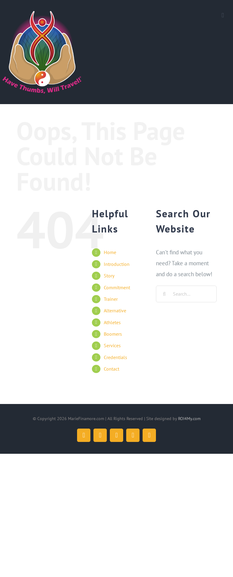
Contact (111, 369)
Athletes (112, 322)
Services (112, 345)
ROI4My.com (189, 418)
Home (110, 252)
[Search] (164, 294)
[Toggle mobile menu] (222, 15)
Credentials (115, 357)
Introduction (117, 264)
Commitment (117, 287)
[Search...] (186, 294)
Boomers (113, 334)
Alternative (115, 310)
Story (109, 276)
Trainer (111, 299)
